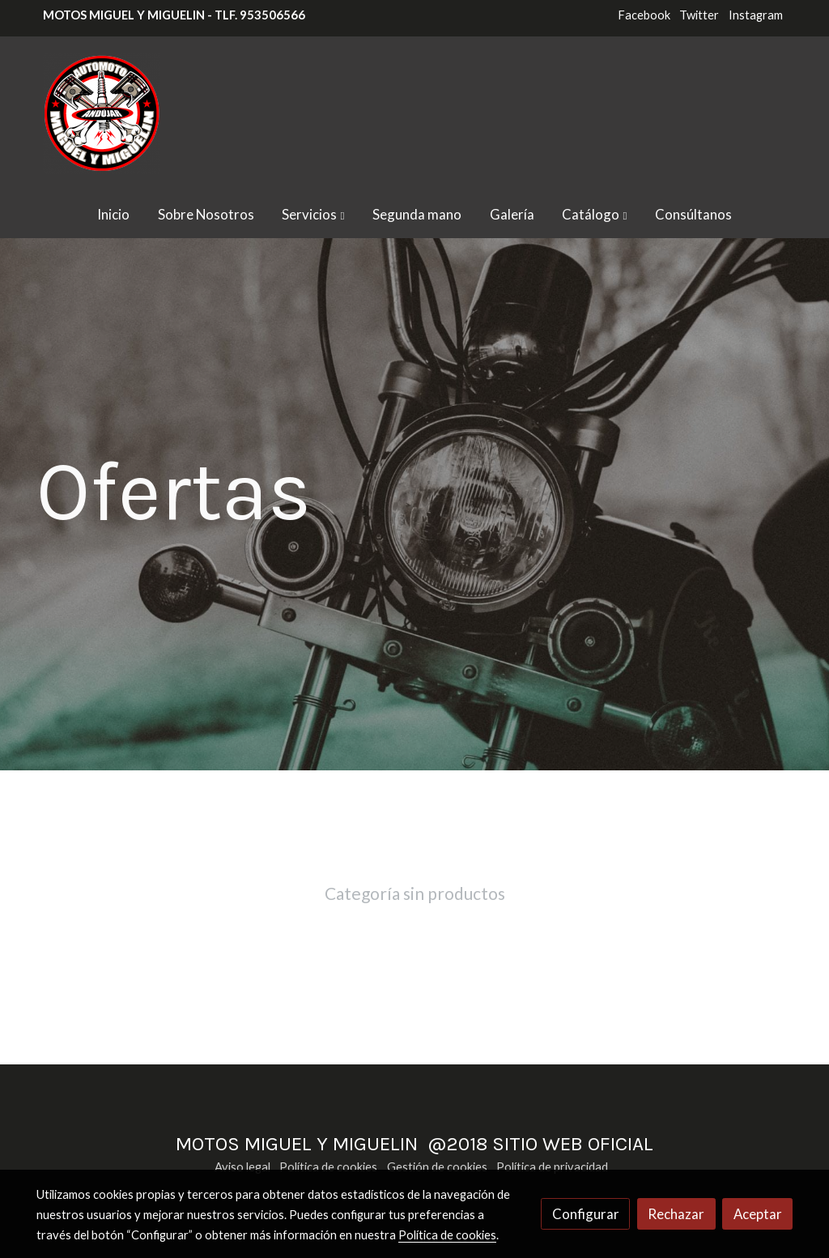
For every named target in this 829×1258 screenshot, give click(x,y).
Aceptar (757, 1213)
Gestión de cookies (437, 1167)
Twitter (699, 15)
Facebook (644, 15)
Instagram (756, 15)
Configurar (585, 1213)
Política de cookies (328, 1167)
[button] (314, 214)
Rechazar (676, 1213)
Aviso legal (242, 1167)
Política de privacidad (552, 1167)
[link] (101, 113)
